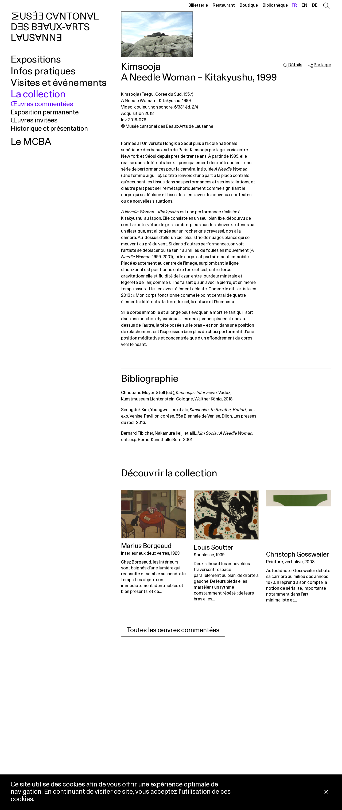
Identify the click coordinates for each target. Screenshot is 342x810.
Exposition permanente (45, 112)
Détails (295, 65)
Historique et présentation (49, 129)
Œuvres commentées (42, 104)
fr (294, 5)
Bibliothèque (275, 5)
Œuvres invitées (34, 120)
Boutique (249, 5)
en (304, 5)
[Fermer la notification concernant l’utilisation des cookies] (326, 792)
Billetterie (198, 5)
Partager (322, 65)
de (314, 5)
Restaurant (224, 5)
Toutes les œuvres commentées (173, 630)
